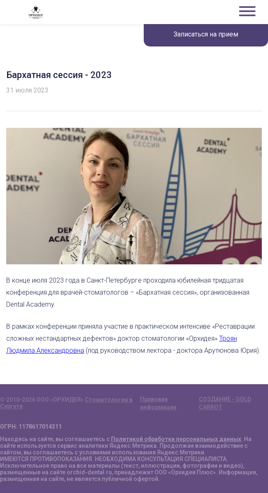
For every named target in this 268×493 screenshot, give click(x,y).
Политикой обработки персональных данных (176, 439)
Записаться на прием (206, 34)
